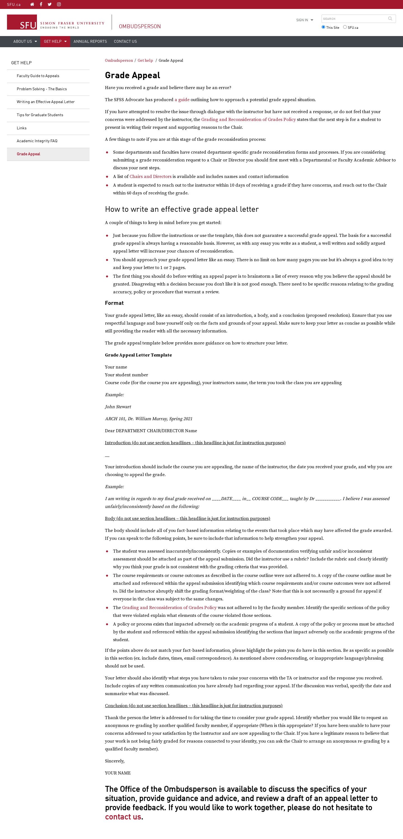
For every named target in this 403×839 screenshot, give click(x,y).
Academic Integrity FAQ (37, 141)
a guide (182, 100)
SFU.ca (14, 5)
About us (23, 42)
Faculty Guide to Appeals (38, 76)
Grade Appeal (28, 154)
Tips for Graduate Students (40, 115)
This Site (332, 28)
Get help (53, 42)
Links (22, 128)
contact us (123, 817)
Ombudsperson (140, 26)
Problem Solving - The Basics (42, 89)
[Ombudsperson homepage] (32, 4)
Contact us (125, 42)
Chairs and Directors (151, 176)
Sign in (302, 20)
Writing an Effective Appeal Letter (46, 102)
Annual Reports (90, 42)
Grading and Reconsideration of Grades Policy (248, 119)
